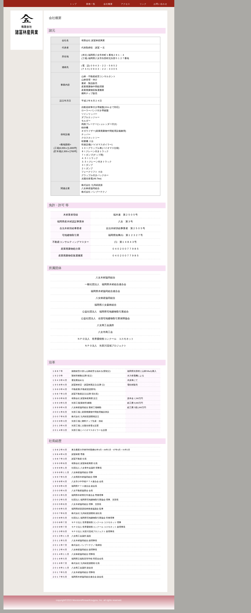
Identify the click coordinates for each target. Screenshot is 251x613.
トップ (73, 4)
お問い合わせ (160, 4)
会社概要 (108, 4)
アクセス (125, 4)
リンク (143, 4)
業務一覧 (90, 4)
